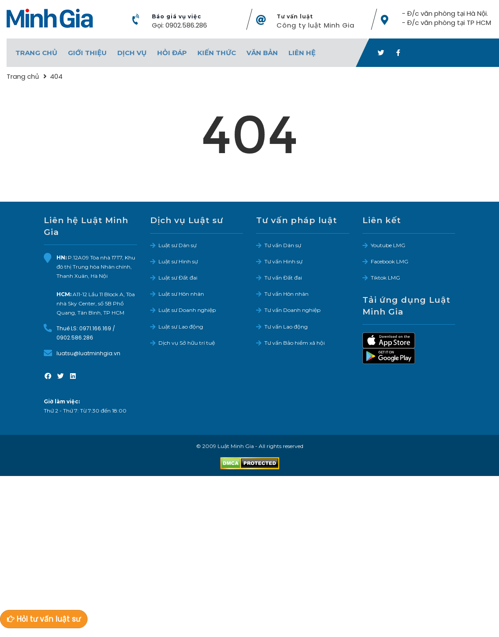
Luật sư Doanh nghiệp (187, 310)
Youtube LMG (388, 245)
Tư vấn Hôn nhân (286, 293)
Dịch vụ (132, 53)
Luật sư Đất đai (177, 277)
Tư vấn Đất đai (283, 277)
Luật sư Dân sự (177, 245)
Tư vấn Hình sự (283, 261)
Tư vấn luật (295, 16)
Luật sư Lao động (180, 326)
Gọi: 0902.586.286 (179, 25)
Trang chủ (36, 53)
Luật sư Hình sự (178, 261)
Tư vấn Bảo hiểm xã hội (294, 342)
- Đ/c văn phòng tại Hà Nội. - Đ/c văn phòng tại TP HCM (446, 18)
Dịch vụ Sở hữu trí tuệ (186, 342)
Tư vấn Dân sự (282, 245)
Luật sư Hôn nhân (181, 293)
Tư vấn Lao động (286, 326)
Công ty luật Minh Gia (316, 25)
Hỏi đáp (172, 53)
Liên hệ (302, 53)
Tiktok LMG (385, 277)
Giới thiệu (87, 53)
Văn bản (262, 53)
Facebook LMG (389, 261)
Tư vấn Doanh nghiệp (292, 310)
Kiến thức (216, 53)
